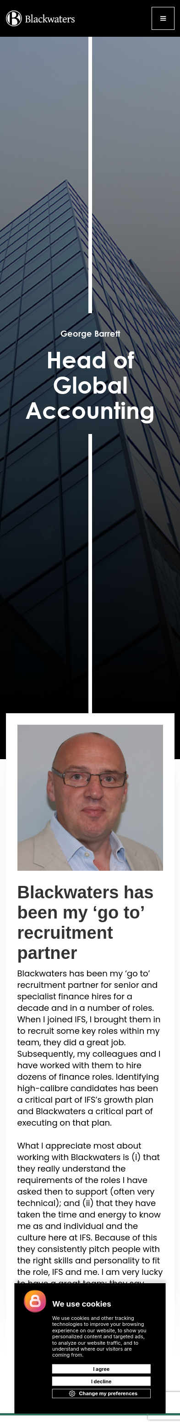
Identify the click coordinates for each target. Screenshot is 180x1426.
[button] (163, 18)
